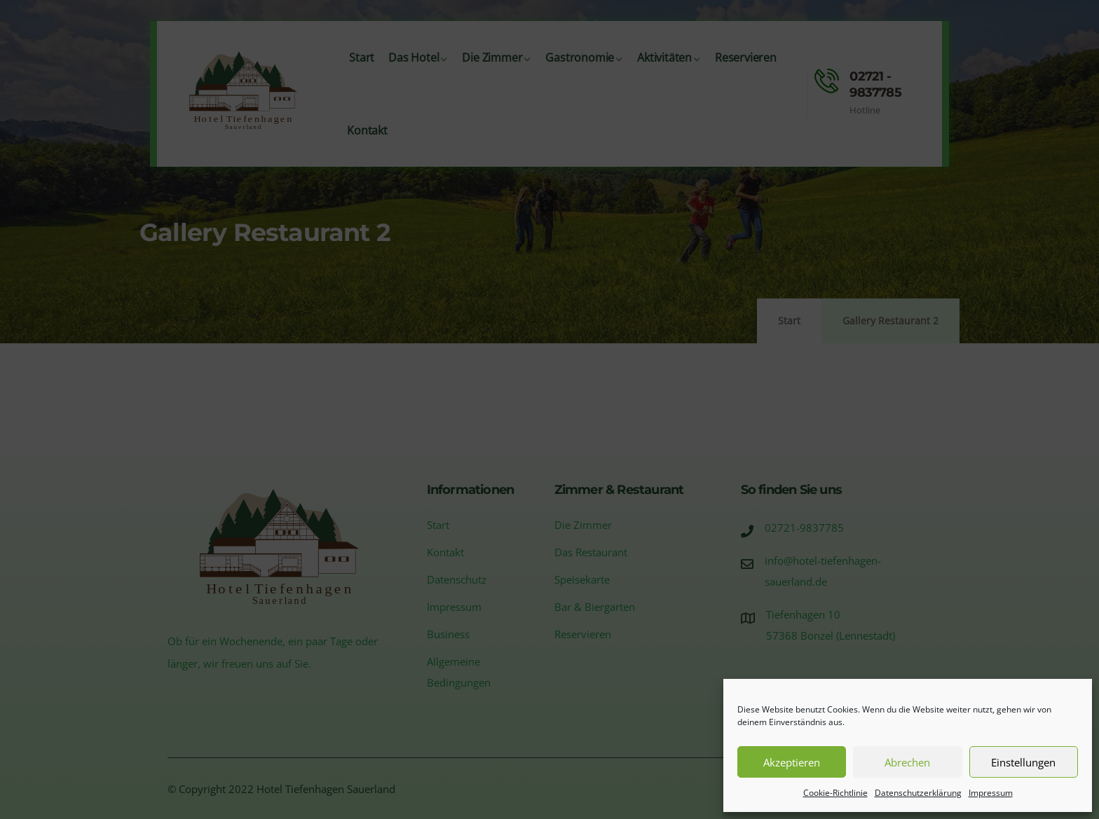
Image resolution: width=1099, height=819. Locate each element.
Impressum (991, 793)
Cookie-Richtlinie (835, 793)
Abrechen (907, 762)
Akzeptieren (791, 762)
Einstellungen (1023, 762)
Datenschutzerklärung (918, 793)
